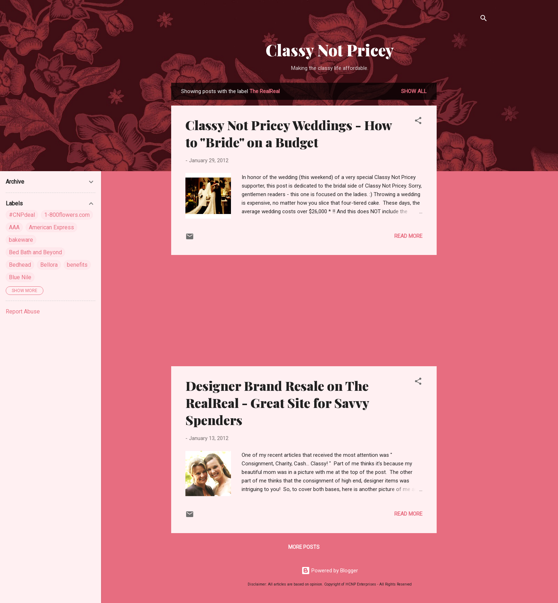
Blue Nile (20, 277)
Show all (414, 91)
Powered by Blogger (329, 570)
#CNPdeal (22, 214)
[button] (418, 121)
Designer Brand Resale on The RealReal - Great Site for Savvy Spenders (277, 402)
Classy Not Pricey (329, 49)
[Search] (483, 19)
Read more (408, 236)
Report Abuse (23, 311)
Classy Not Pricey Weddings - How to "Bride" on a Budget (288, 133)
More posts (304, 547)
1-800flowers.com (67, 214)
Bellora (49, 264)
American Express (51, 227)
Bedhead (20, 264)
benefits (77, 264)
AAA (14, 227)
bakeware (21, 239)
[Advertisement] (465, 190)
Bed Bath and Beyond (35, 252)
